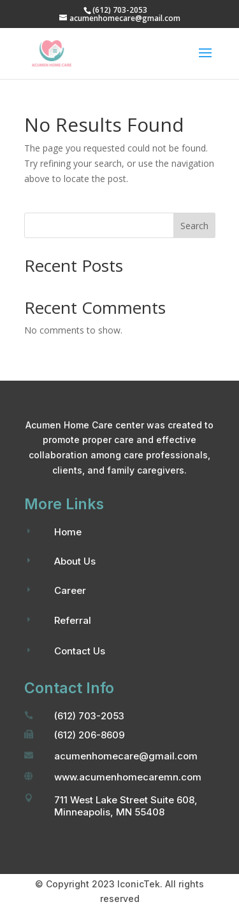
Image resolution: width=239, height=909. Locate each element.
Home (68, 532)
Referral (72, 620)
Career (70, 590)
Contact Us (79, 651)
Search (194, 226)
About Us (75, 561)
